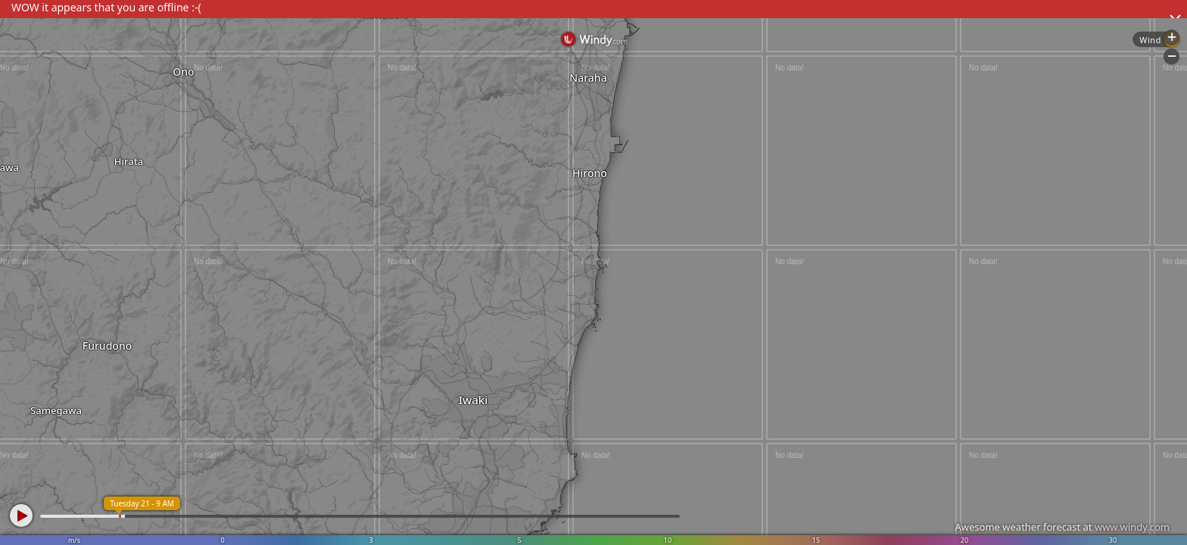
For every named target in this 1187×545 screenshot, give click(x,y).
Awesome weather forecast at (1062, 527)
